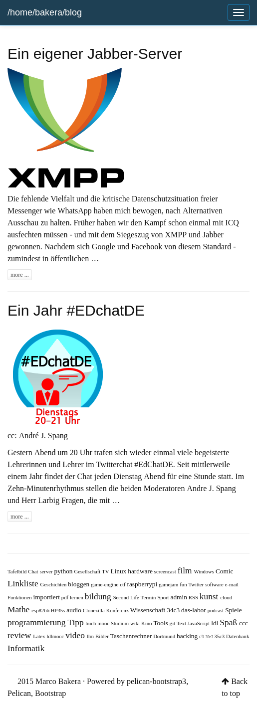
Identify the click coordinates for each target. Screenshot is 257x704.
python (64, 571)
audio (74, 610)
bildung (99, 596)
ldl (215, 623)
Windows (205, 571)
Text (182, 623)
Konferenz (118, 610)
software (215, 584)
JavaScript (199, 623)
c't (202, 636)
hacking (188, 636)
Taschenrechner (131, 636)
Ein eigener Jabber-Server (94, 53)
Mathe (19, 609)
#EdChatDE (153, 464)
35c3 (220, 636)
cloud (226, 597)
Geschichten (54, 584)
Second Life (127, 597)
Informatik (25, 648)
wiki (135, 623)
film (186, 570)
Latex (39, 636)
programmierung (37, 622)
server (46, 571)
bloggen (79, 584)
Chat (33, 571)
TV (106, 571)
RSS (194, 597)
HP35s (58, 610)
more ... (19, 275)
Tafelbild (17, 571)
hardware (141, 571)
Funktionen (20, 597)
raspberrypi (143, 584)
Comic (225, 571)
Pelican (19, 693)
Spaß (229, 622)
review (20, 635)
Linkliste (23, 583)
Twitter (197, 584)
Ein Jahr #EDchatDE (76, 310)
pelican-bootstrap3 (156, 681)
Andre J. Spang (211, 488)
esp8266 (41, 610)
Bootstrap (50, 693)
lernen (77, 597)
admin (180, 597)
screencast (166, 571)
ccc (243, 623)
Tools (161, 623)
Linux (119, 571)
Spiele (233, 610)
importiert (47, 597)
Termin (149, 597)
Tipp (76, 622)
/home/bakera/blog (44, 12)
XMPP (176, 234)
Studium (120, 623)
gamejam (169, 584)
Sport (163, 597)
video (76, 635)
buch (92, 623)
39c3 (210, 637)
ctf (123, 584)
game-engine (105, 584)
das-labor (194, 610)
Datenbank (237, 636)
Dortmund (165, 636)
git (173, 623)
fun (184, 584)
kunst (210, 596)
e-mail (232, 584)
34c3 (174, 610)
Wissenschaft (148, 610)
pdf (65, 597)
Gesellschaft (88, 571)
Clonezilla (94, 610)
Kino (147, 623)
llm (91, 636)
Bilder (102, 636)
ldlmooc (55, 636)
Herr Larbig (40, 500)
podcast (217, 610)
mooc (104, 623)
